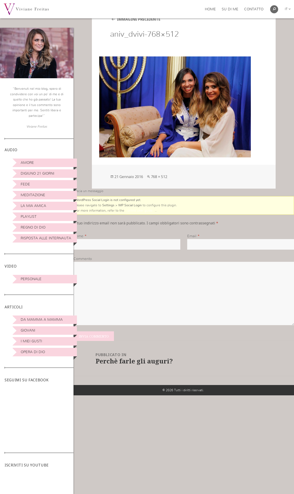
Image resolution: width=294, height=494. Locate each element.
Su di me (230, 9)
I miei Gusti (31, 341)
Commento (83, 271)
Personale (31, 279)
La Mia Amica (33, 206)
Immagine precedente (138, 30)
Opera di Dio (33, 352)
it (288, 9)
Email (191, 248)
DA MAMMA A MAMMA (42, 319)
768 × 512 (159, 187)
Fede (25, 184)
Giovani (28, 330)
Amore (27, 163)
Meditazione (33, 195)
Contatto (253, 9)
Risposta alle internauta (46, 238)
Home (210, 9)
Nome (78, 248)
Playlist (29, 216)
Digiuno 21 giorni (37, 173)
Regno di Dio (33, 227)
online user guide (140, 222)
